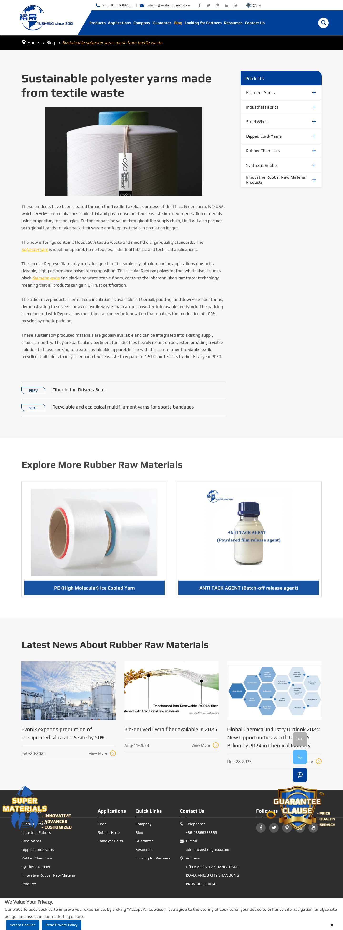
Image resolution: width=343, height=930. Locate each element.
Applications (119, 22)
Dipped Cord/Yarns (264, 136)
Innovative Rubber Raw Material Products (276, 180)
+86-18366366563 (114, 5)
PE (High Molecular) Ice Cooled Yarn (94, 590)
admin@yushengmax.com (165, 5)
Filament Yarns (260, 92)
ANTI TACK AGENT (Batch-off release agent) (248, 590)
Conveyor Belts (110, 841)
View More (102, 753)
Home (33, 42)
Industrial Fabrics (262, 107)
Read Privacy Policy (61, 925)
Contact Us (255, 22)
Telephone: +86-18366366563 (198, 828)
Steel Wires (257, 121)
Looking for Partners (203, 22)
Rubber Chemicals (263, 150)
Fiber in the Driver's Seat (78, 390)
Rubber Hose (109, 832)
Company (141, 22)
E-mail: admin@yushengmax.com (204, 845)
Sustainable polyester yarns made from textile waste (112, 42)
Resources (233, 22)
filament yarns (46, 278)
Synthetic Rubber (262, 165)
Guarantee (162, 22)
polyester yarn (34, 249)
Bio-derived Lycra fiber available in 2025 (170, 729)
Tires (102, 824)
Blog (178, 22)
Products (97, 22)
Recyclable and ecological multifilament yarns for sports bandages (123, 407)
